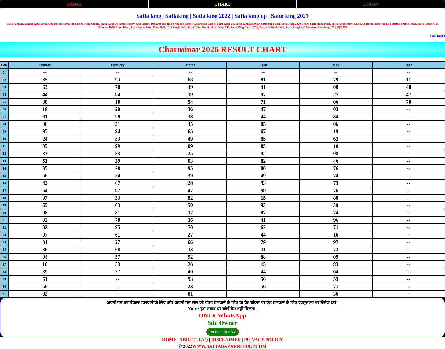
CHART (222, 4)
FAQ (203, 339)
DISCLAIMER (226, 339)
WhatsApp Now (222, 332)
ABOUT (187, 339)
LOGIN (370, 4)
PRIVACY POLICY (263, 339)
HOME (74, 4)
